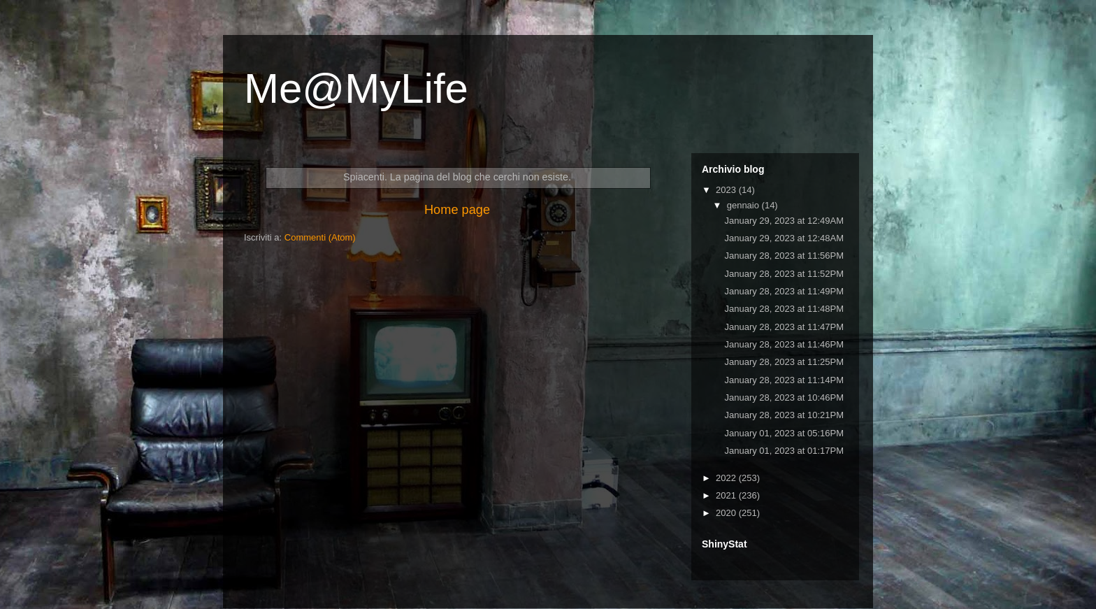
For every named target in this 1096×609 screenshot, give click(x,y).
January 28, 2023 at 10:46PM (784, 397)
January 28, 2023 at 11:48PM (784, 308)
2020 (727, 513)
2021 (727, 495)
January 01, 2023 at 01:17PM (784, 450)
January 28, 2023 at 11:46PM (784, 344)
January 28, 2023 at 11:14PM (784, 380)
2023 (727, 190)
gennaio (744, 205)
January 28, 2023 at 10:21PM (784, 415)
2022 (727, 478)
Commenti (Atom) (320, 237)
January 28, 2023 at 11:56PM (784, 255)
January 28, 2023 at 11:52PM (784, 273)
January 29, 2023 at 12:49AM (784, 220)
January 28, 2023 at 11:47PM (784, 327)
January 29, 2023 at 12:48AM (784, 238)
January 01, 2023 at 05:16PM (784, 433)
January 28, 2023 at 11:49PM (784, 291)
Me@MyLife (356, 88)
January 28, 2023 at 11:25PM (784, 362)
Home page (457, 210)
